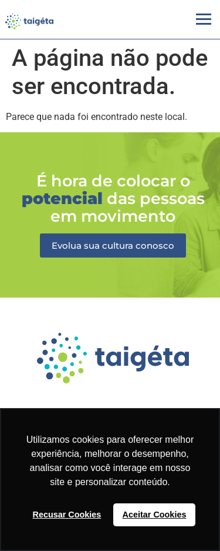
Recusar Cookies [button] (67, 514)
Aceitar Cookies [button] (155, 514)
